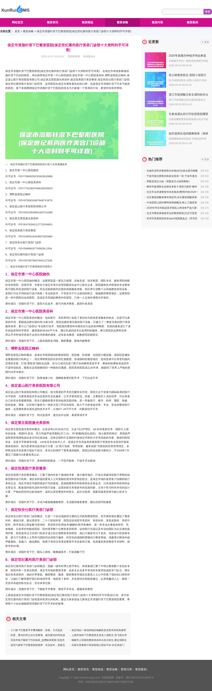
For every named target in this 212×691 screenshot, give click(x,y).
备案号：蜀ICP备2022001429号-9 (134, 677)
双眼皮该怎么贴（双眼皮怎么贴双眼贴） (169, 181)
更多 (206, 42)
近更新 (153, 42)
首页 (17, 31)
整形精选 (87, 22)
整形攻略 (122, 22)
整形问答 (157, 22)
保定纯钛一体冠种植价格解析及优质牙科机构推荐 (99, 630)
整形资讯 (52, 22)
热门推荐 (155, 159)
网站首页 (17, 22)
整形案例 (192, 22)
